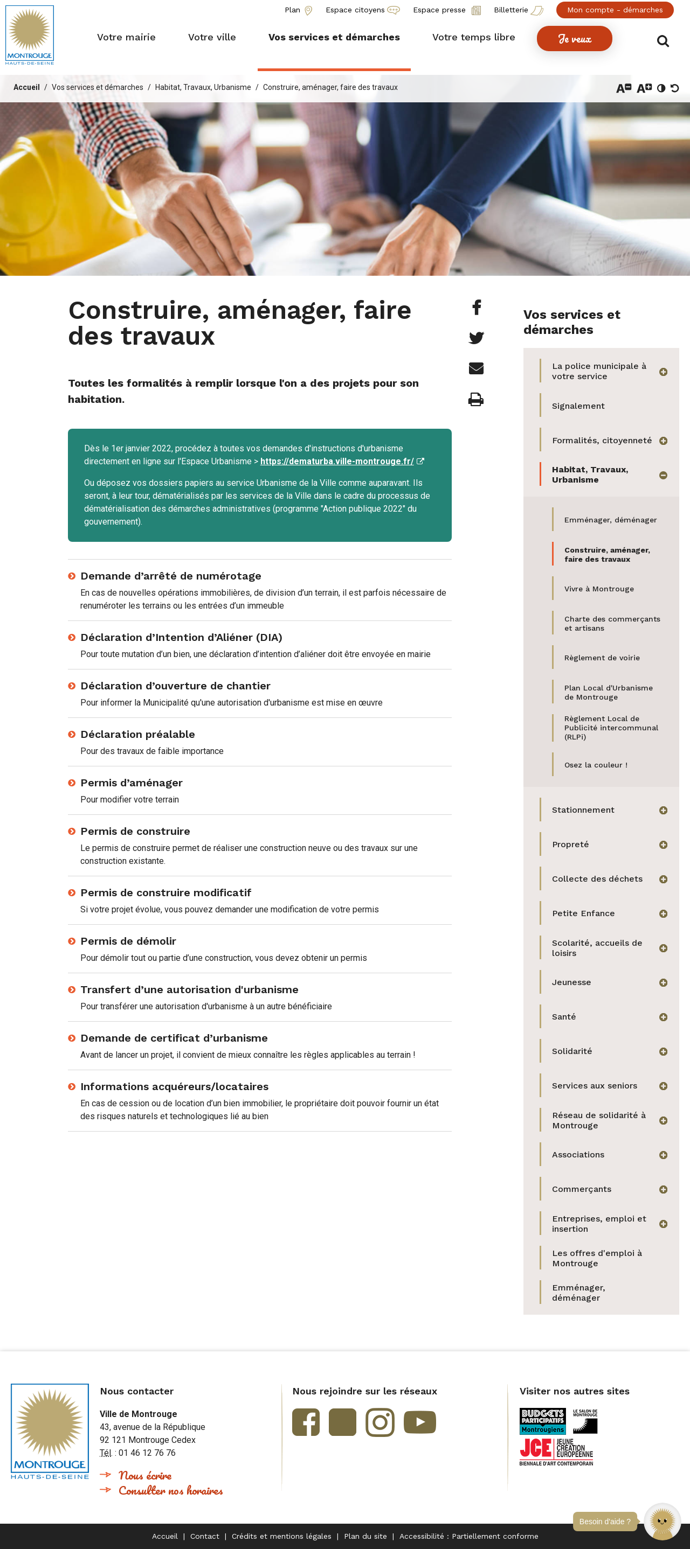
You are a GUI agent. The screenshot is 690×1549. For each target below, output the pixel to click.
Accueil (26, 87)
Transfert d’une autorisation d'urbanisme (189, 989)
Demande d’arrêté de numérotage (170, 575)
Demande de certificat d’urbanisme (174, 1037)
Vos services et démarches (97, 87)
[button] (662, 1521)
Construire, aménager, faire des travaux (330, 87)
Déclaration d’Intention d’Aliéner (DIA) (181, 637)
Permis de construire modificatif (166, 892)
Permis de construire (135, 831)
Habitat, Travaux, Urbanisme (203, 87)
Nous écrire (145, 1475)
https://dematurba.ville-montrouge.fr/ (337, 461)
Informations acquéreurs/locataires (174, 1086)
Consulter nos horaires (171, 1490)
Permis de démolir (128, 940)
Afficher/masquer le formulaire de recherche (667, 38)
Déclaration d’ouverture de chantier (175, 685)
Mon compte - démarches (615, 9)
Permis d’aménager (131, 782)
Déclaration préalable (137, 734)
